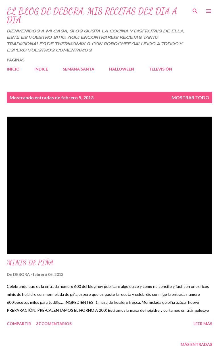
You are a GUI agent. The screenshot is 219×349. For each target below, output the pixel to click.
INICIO (13, 69)
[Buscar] (195, 10)
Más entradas (196, 344)
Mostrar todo (190, 97)
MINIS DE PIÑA (30, 263)
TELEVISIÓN (160, 69)
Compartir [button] (19, 323)
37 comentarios (54, 323)
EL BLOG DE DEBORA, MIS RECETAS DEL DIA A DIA (92, 15)
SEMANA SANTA (78, 69)
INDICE (41, 69)
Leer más (202, 323)
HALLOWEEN (121, 69)
